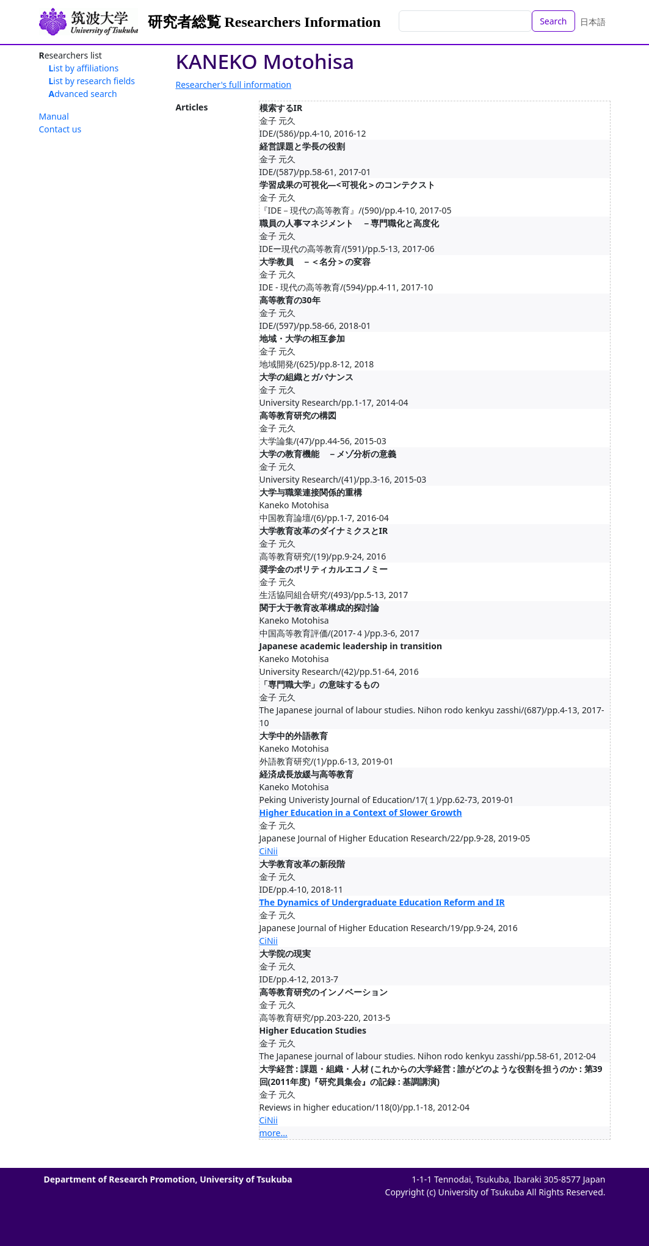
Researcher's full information (234, 84)
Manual (54, 116)
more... (273, 1133)
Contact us (60, 129)
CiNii (268, 851)
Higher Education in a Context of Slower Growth (360, 812)
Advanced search (83, 93)
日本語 (593, 21)
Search (553, 21)
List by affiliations (84, 68)
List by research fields (92, 81)
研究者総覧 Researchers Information (264, 22)
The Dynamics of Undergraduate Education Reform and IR (382, 902)
